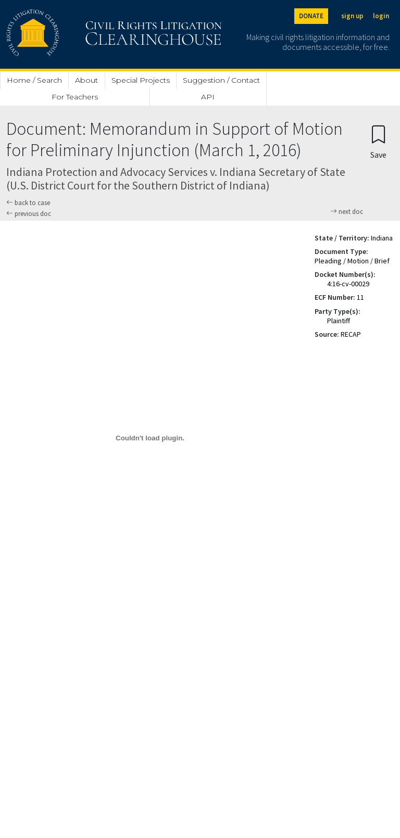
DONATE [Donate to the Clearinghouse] (311, 15)
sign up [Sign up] (352, 15)
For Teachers (75, 96)
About (86, 80)
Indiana (382, 238)
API (208, 96)
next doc (346, 212)
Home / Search (34, 80)
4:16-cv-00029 (348, 283)
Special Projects (140, 80)
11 (360, 297)
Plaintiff (338, 320)
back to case (28, 202)
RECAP (351, 334)
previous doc (28, 213)
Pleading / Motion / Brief (352, 260)
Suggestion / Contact (221, 80)
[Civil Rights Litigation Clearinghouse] (84, 34)
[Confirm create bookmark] (378, 141)
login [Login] (381, 15)
